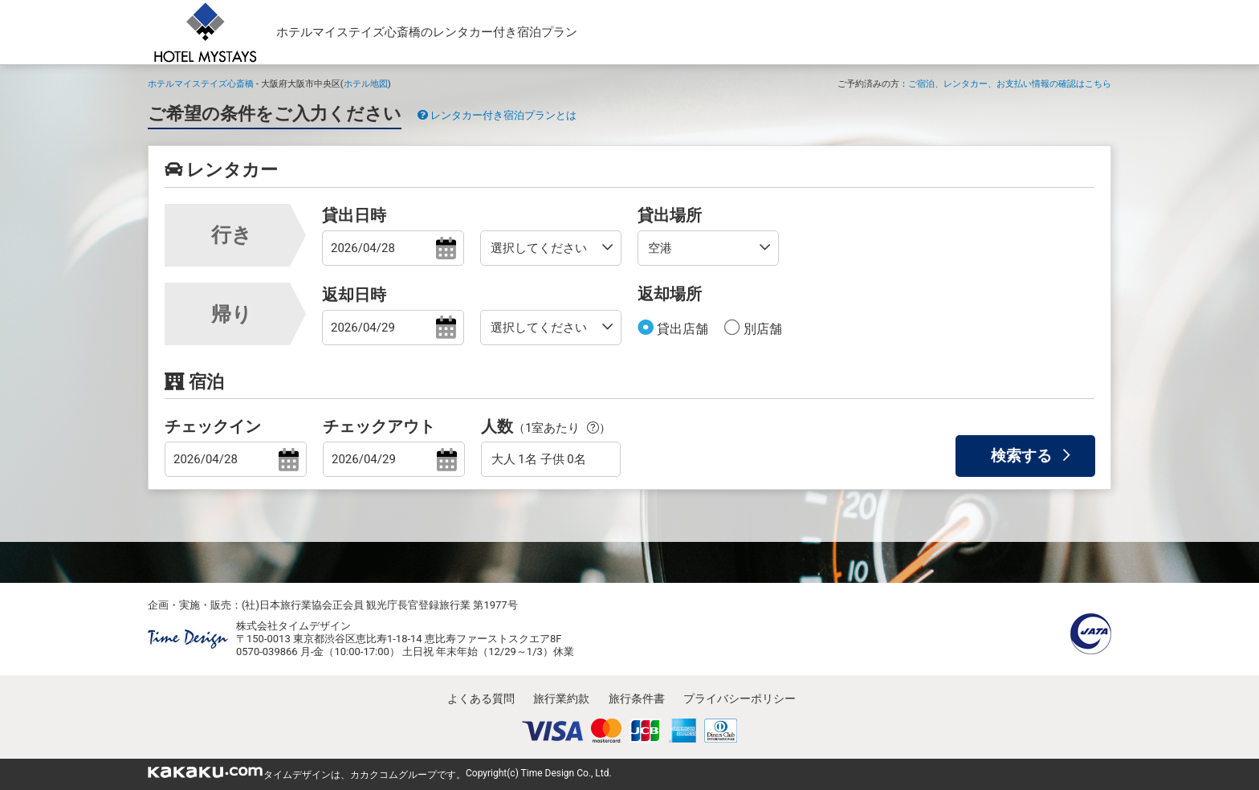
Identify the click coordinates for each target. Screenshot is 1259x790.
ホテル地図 (366, 83)
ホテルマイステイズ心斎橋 (201, 83)
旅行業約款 (561, 698)
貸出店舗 (681, 328)
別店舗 (761, 328)
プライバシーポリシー (739, 698)
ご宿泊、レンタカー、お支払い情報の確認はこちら (1009, 83)
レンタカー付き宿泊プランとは (497, 115)
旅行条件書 (637, 698)
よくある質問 (481, 698)
